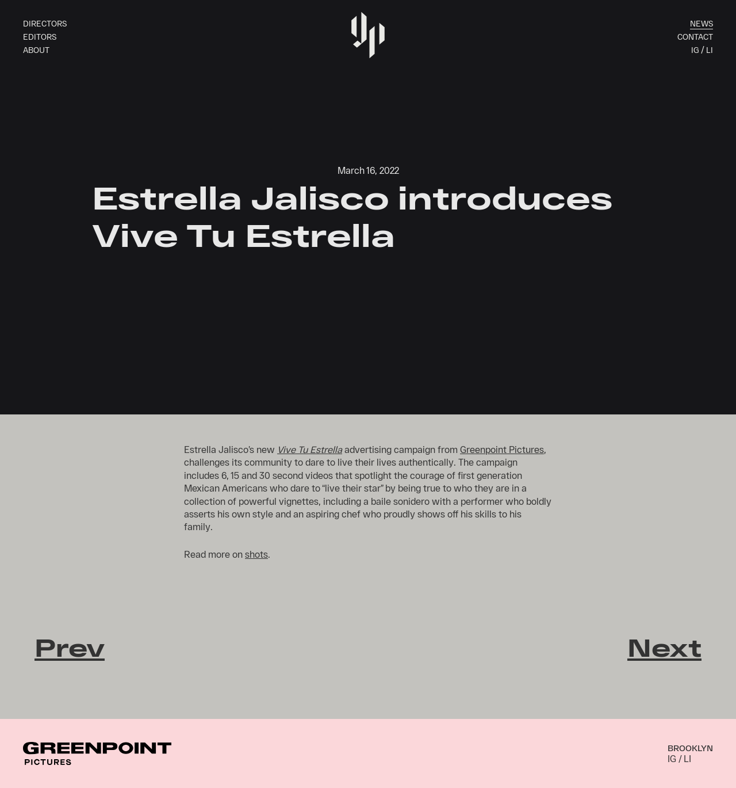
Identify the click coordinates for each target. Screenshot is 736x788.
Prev (69, 647)
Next (664, 647)
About (36, 50)
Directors (45, 23)
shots (256, 554)
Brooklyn (690, 748)
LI (709, 50)
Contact (695, 36)
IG (695, 50)
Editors (39, 36)
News (701, 23)
